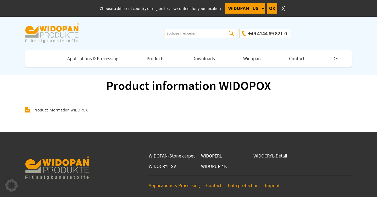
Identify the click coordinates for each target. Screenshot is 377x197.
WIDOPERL (211, 156)
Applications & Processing (92, 58)
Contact (296, 58)
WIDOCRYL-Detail (270, 156)
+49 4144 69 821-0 (267, 33)
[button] (11, 185)
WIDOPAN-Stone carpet (172, 156)
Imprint (272, 185)
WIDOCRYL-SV (162, 166)
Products (155, 58)
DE (335, 58)
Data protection (243, 185)
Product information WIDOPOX (61, 109)
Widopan (252, 58)
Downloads (203, 58)
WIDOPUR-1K (214, 166)
